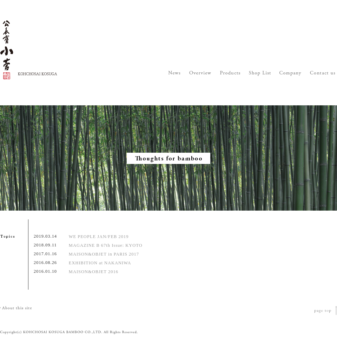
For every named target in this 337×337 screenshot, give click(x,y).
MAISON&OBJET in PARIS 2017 (104, 254)
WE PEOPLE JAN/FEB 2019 (99, 236)
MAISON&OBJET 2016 (93, 271)
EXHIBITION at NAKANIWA (100, 262)
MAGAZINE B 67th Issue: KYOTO (106, 245)
